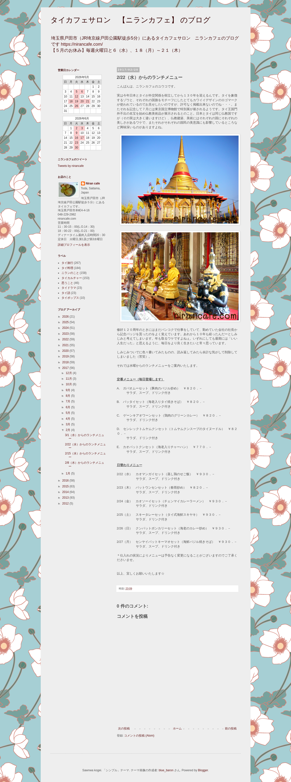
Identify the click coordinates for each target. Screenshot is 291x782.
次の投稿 (124, 728)
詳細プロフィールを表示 (74, 244)
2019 (66, 356)
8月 (68, 395)
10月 (69, 384)
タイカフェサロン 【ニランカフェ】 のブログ (130, 20)
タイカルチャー (71, 278)
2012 (66, 503)
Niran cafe (93, 183)
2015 (66, 486)
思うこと (67, 283)
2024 (66, 328)
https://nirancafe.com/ (82, 44)
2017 (66, 368)
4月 (68, 418)
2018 (66, 362)
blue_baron (166, 770)
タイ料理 (67, 268)
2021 (66, 345)
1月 (68, 473)
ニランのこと (70, 273)
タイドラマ (68, 287)
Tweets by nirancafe (71, 166)
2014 (66, 492)
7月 (68, 401)
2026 (66, 316)
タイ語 (65, 293)
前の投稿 (231, 728)
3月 (68, 424)
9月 (68, 390)
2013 (66, 497)
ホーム (177, 728)
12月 (69, 373)
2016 (66, 480)
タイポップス (70, 298)
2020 (66, 351)
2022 (66, 339)
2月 (68, 430)
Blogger (203, 770)
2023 (66, 333)
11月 (69, 378)
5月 (68, 413)
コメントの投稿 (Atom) (139, 735)
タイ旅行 (67, 263)
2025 (66, 322)
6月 (68, 407)
